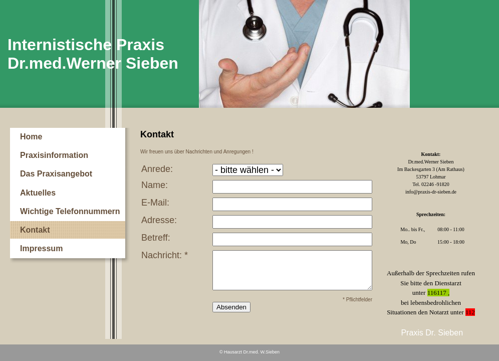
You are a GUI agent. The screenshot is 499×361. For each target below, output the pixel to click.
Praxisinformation (54, 155)
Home (31, 136)
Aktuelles (38, 193)
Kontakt (35, 230)
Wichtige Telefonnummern (70, 211)
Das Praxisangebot (56, 173)
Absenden (231, 307)
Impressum (41, 248)
